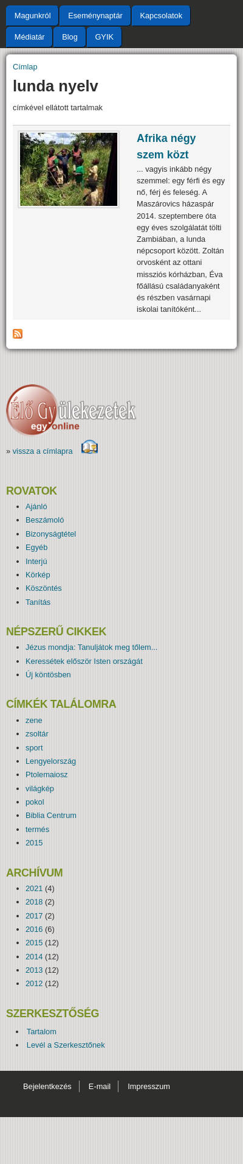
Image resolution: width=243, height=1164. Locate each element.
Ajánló (36, 506)
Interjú (36, 561)
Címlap (25, 66)
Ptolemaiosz (47, 774)
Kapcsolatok (161, 15)
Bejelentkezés (47, 1086)
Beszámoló (45, 519)
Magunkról (33, 15)
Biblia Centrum (51, 815)
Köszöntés (44, 588)
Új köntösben (48, 674)
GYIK (104, 36)
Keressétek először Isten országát (84, 661)
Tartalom (41, 1031)
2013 (34, 970)
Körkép (38, 574)
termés (37, 829)
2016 (34, 929)
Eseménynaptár (95, 15)
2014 (34, 956)
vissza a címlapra (55, 451)
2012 (34, 983)
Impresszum (149, 1086)
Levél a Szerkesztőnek (66, 1044)
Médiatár (30, 36)
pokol (35, 801)
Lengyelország (51, 761)
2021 (34, 888)
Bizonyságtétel (51, 533)
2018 (34, 901)
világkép (40, 788)
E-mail (100, 1086)
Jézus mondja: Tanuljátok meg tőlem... (91, 647)
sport (34, 747)
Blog (70, 36)
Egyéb (36, 547)
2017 (34, 915)
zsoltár (37, 733)
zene (34, 720)
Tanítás (38, 602)
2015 (34, 842)
